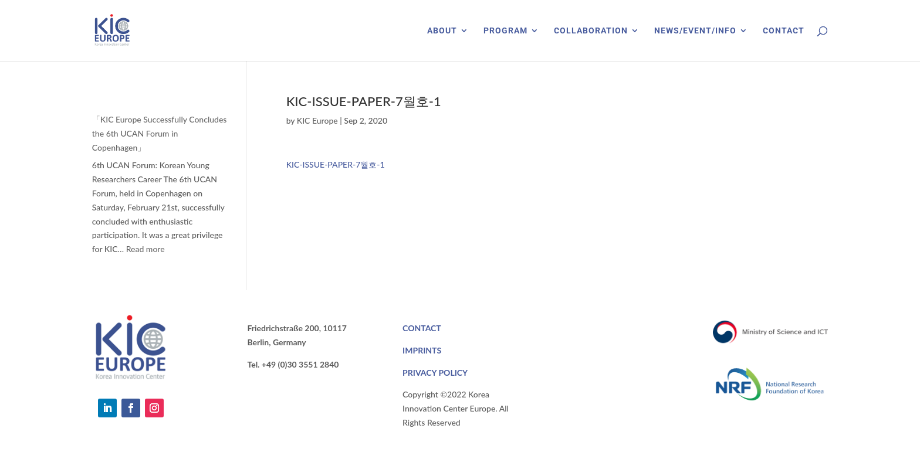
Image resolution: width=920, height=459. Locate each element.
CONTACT (783, 30)
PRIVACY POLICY (435, 373)
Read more (145, 249)
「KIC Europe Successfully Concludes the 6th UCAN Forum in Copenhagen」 (159, 133)
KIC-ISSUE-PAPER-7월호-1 (335, 164)
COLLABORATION (591, 30)
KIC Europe (317, 120)
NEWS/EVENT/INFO (695, 30)
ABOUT (442, 30)
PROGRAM (505, 30)
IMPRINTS (421, 350)
